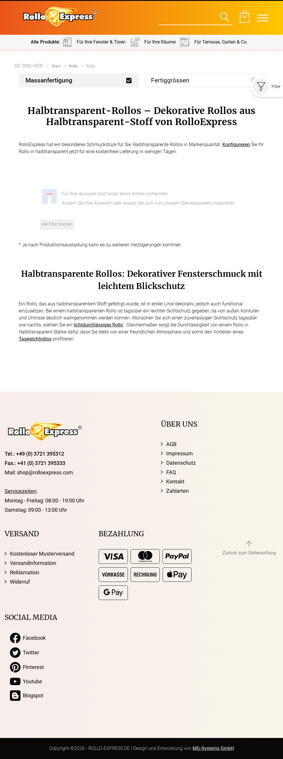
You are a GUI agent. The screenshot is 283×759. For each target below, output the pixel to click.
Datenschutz (181, 463)
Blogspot (26, 695)
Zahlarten (177, 491)
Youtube (26, 681)
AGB (171, 444)
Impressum (179, 453)
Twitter (24, 652)
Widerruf (20, 582)
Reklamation (24, 572)
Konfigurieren (236, 144)
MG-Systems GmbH (213, 748)
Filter (267, 86)
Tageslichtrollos (35, 339)
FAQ (171, 472)
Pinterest (27, 667)
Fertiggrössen (170, 80)
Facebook (28, 638)
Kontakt (175, 481)
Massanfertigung (48, 80)
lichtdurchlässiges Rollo (98, 325)
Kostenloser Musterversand (42, 554)
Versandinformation (33, 563)
